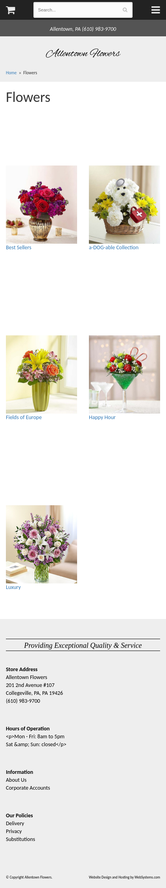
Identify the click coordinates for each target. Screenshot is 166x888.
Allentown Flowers (83, 53)
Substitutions (20, 839)
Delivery (15, 823)
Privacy (14, 831)
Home (11, 72)
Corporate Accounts (28, 788)
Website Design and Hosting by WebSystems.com (124, 877)
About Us (16, 780)
